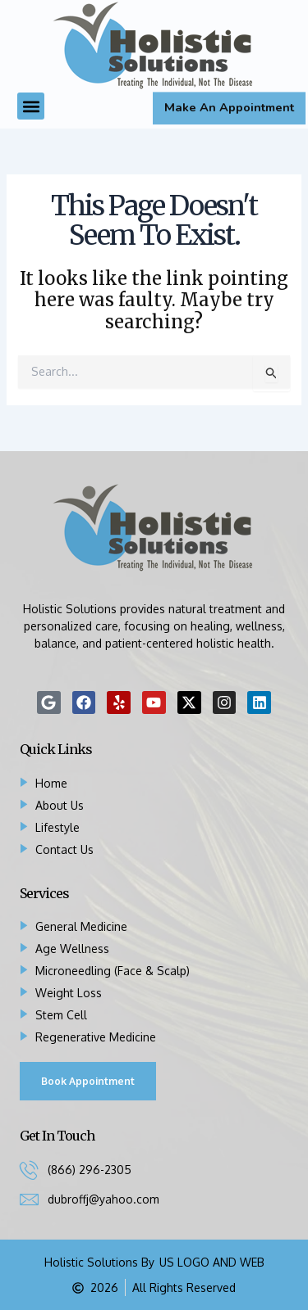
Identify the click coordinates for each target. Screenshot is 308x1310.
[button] (30, 106)
